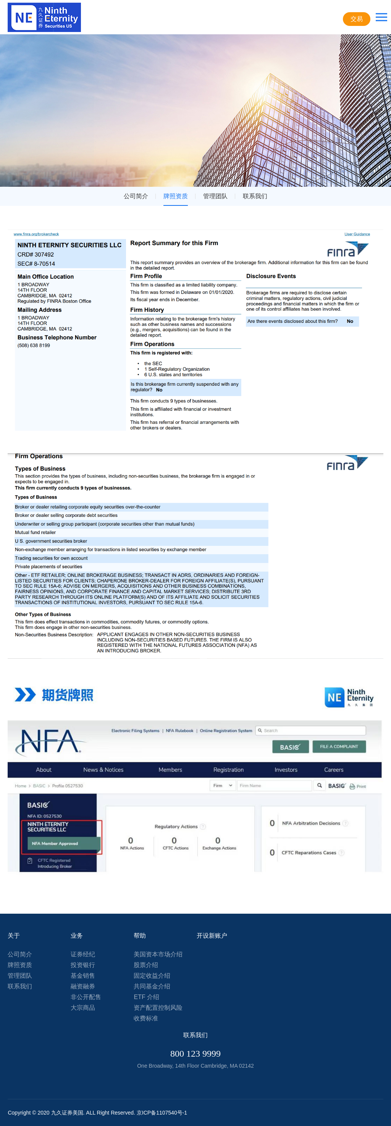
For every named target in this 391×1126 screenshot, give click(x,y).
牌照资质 (175, 196)
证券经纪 (83, 954)
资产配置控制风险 (158, 1007)
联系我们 (255, 196)
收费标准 (146, 1018)
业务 (77, 935)
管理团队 (215, 196)
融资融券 (83, 986)
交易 (357, 19)
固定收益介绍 (152, 975)
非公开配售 (86, 997)
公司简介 (136, 196)
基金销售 (83, 975)
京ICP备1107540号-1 (162, 1113)
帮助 (140, 935)
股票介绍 (146, 965)
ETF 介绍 (146, 997)
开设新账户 (212, 935)
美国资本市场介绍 (158, 954)
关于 (14, 935)
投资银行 (83, 965)
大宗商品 (83, 1007)
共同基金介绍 (152, 986)
